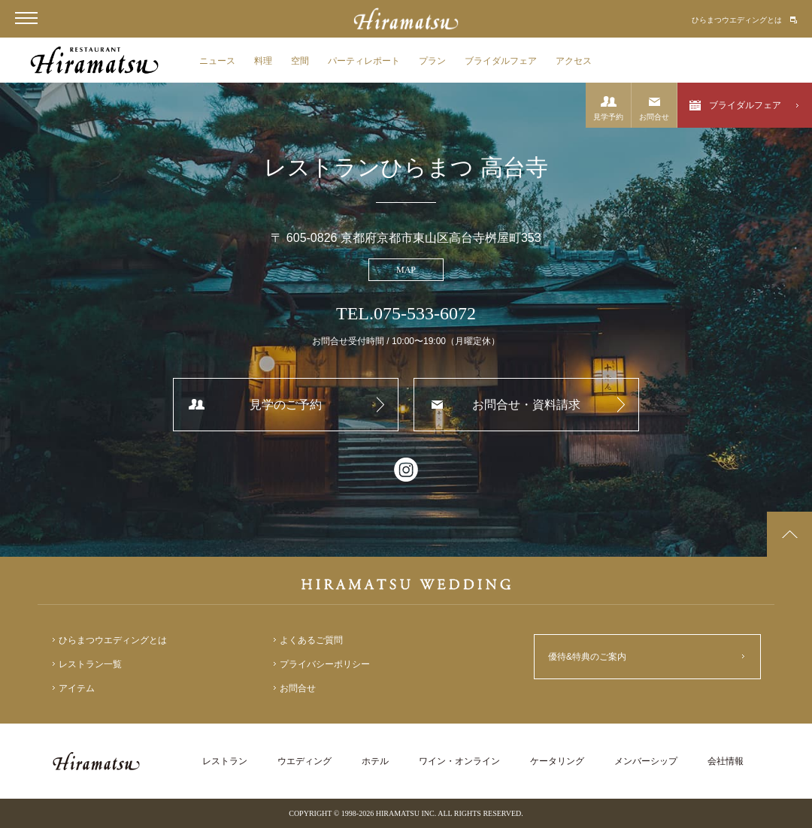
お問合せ (654, 117)
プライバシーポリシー (325, 664)
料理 (263, 61)
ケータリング (557, 761)
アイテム (77, 688)
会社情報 (725, 761)
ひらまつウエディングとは (737, 20)
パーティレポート (364, 61)
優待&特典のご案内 (587, 656)
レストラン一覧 (90, 664)
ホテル (375, 761)
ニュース (217, 61)
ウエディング (304, 761)
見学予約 (608, 117)
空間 (300, 61)
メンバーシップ (645, 761)
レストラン (224, 761)
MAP (406, 269)
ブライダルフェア (501, 61)
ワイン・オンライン (459, 761)
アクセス (574, 61)
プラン (432, 61)
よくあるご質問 (311, 640)
